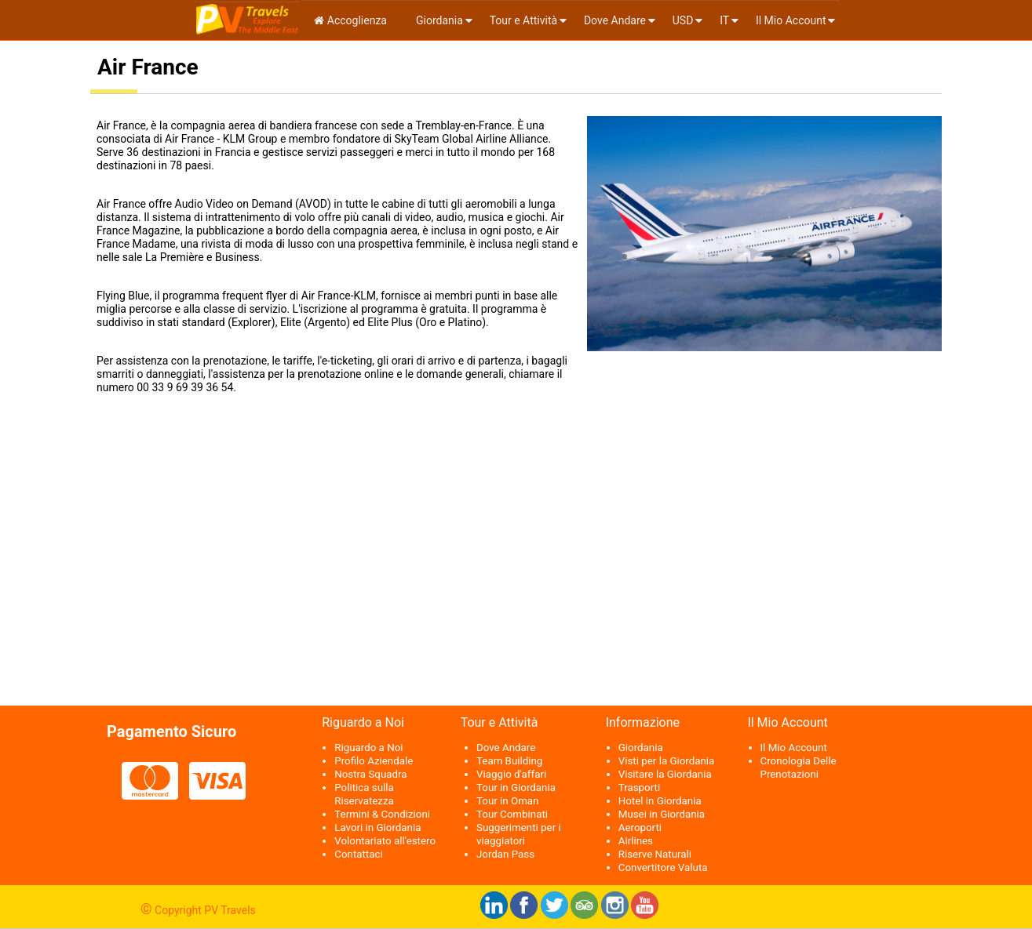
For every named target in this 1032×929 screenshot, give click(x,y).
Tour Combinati (512, 814)
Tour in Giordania (516, 787)
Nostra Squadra (370, 774)
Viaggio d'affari (511, 774)
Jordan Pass (505, 854)
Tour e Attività (523, 20)
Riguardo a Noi (368, 747)
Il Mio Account (791, 20)
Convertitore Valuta (663, 867)
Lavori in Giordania (377, 827)
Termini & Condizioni (382, 814)
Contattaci (358, 854)
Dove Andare (615, 20)
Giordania (438, 20)
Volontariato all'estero (385, 841)
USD (683, 20)
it (724, 20)
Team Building (509, 761)
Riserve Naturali (654, 854)
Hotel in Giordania (660, 801)
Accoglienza (350, 20)
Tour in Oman (507, 801)
